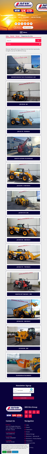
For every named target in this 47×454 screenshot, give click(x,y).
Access (28, 432)
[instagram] (22, 23)
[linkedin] (19, 23)
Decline (9, 452)
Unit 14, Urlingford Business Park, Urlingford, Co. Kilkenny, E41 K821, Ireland (14, 428)
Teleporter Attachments (23, 375)
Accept (4, 452)
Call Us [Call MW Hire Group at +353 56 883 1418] (17, 27)
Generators (29, 429)
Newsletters (29, 441)
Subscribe (23, 398)
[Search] (20, 40)
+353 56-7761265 (36, 17)
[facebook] (16, 23)
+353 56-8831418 (11, 17)
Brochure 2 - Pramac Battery (33, 438)
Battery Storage (30, 434)
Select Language (27, 27)
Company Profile (30, 443)
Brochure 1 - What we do (32, 436)
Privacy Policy (29, 447)
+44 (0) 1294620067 (23, 17)
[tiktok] (25, 23)
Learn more (15, 452)
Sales (27, 425)
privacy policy (8, 449)
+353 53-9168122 (23, 20)
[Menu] (21, 32)
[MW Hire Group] (14, 409)
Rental (28, 427)
